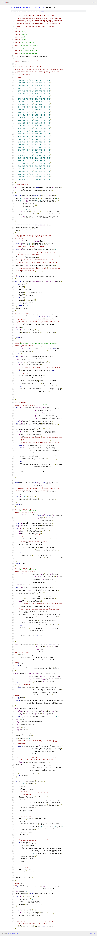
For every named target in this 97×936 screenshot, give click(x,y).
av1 (36, 7)
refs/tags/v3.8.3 (27, 7)
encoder (41, 7)
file (42, 11)
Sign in (93, 2)
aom (19, 7)
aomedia (14, 7)
